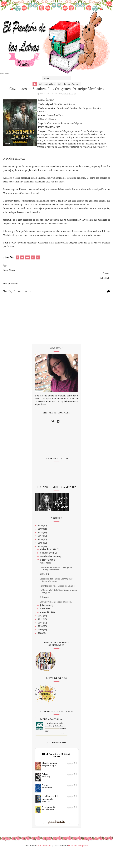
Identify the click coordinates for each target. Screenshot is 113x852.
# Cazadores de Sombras (69, 85)
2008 (40, 635)
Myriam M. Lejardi (50, 767)
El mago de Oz (49, 809)
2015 (40, 544)
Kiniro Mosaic (46, 564)
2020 (40, 527)
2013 (40, 617)
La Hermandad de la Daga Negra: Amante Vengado (58, 593)
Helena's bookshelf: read (56, 757)
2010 (40, 628)
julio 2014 (45, 607)
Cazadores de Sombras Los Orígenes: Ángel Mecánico (56, 581)
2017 (40, 537)
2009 (40, 631)
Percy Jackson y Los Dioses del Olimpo (57, 587)
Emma (45, 787)
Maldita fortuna (49, 765)
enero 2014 (46, 614)
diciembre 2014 (48, 551)
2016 (40, 541)
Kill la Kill (44, 576)
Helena (47, 725)
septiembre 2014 (49, 558)
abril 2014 (45, 610)
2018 (40, 534)
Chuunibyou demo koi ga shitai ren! (56, 603)
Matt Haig (47, 803)
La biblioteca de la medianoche (50, 799)
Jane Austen (48, 789)
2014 (40, 548)
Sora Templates (43, 847)
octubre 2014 (47, 554)
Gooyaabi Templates (78, 847)
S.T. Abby (47, 778)
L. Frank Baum (49, 811)
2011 (40, 624)
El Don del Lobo (47, 599)
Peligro (45, 776)
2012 (40, 621)
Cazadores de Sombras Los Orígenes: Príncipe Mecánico (56, 570)
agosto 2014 (47, 561)
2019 (40, 530)
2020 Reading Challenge (51, 721)
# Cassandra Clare (47, 85)
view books (63, 736)
